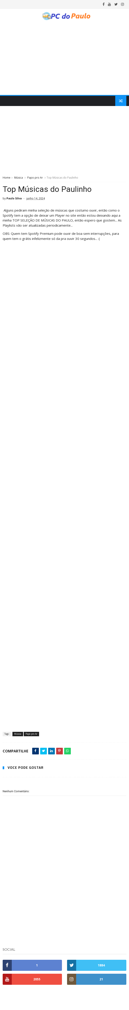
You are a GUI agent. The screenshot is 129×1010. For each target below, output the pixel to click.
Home (6, 177)
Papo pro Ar (35, 177)
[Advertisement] (65, 140)
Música (18, 177)
